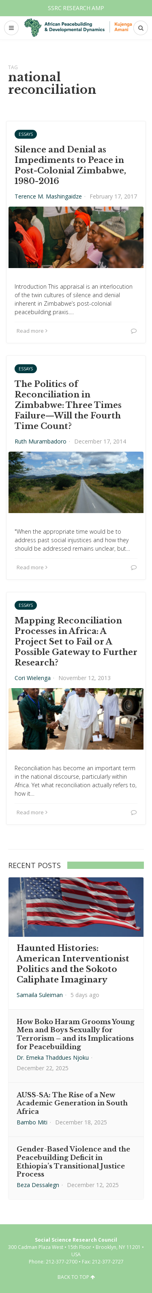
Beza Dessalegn (38, 1185)
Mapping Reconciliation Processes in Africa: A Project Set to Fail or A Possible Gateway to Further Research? (76, 642)
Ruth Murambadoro (40, 441)
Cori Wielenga (33, 678)
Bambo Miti (32, 1122)
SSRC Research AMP (76, 8)
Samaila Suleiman (40, 995)
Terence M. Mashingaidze (48, 196)
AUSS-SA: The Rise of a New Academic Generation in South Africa (72, 1103)
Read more (32, 330)
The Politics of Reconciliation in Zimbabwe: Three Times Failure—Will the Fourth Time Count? (68, 405)
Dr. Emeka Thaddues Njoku (53, 1057)
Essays (26, 134)
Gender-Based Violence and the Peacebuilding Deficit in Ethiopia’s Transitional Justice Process (73, 1161)
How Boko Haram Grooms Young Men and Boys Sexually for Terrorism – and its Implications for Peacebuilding (76, 1034)
